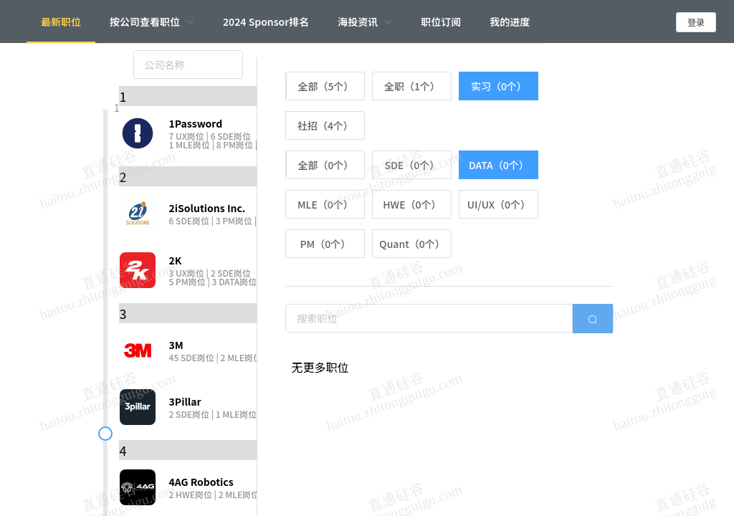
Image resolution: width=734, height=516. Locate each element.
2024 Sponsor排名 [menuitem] (266, 21)
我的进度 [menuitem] (510, 21)
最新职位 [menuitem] (61, 21)
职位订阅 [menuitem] (441, 21)
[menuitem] (152, 21)
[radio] (325, 86)
